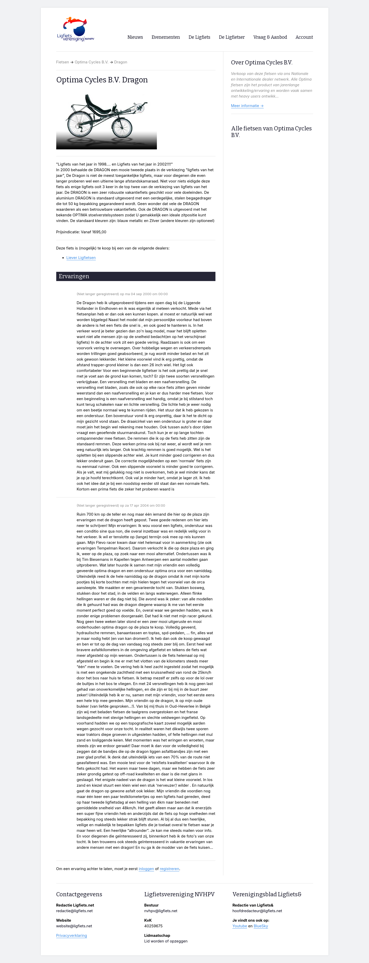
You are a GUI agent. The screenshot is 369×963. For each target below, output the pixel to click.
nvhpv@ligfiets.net (160, 911)
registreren (169, 868)
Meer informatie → (247, 105)
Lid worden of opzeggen (166, 941)
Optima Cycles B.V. (91, 62)
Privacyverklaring (71, 935)
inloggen (146, 868)
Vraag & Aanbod (270, 37)
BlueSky (261, 926)
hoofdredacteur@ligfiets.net (257, 911)
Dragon (120, 62)
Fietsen (62, 62)
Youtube (239, 926)
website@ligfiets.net (74, 926)
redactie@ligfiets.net (74, 911)
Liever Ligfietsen (81, 257)
